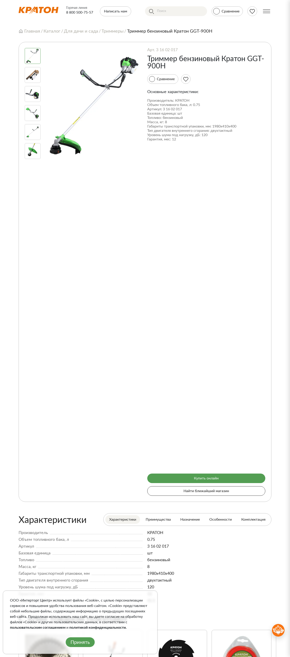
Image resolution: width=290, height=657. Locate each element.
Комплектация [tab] (253, 519)
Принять (80, 642)
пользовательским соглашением (37, 627)
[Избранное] (186, 79)
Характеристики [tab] (122, 519)
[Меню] (266, 11)
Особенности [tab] (220, 519)
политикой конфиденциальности (97, 627)
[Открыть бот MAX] (278, 630)
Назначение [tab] (190, 519)
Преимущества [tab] (158, 519)
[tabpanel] (145, 559)
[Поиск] (176, 11)
